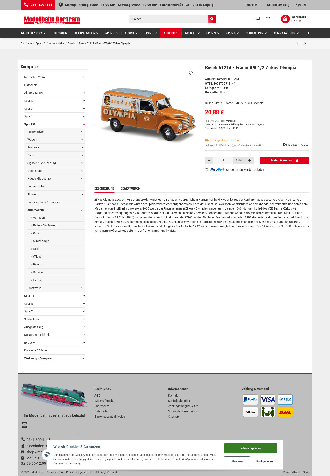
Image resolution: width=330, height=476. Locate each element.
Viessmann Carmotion (46, 202)
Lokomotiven (35, 131)
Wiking (37, 256)
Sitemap (173, 416)
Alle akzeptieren (251, 448)
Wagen (31, 139)
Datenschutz (102, 411)
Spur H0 (29, 124)
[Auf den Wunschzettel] (191, 73)
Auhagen (38, 217)
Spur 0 (28, 108)
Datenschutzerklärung (66, 463)
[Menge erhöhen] (249, 160)
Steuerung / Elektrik (37, 334)
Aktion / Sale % (33, 92)
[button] (252, 5)
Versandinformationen (183, 411)
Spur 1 (28, 116)
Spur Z (28, 311)
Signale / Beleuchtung (41, 163)
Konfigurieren (265, 461)
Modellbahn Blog (278, 5)
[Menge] (223, 160)
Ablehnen (237, 461)
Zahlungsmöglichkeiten (183, 406)
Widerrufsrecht (104, 400)
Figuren (32, 194)
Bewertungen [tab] (130, 188)
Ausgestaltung (33, 327)
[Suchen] (168, 19)
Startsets (33, 147)
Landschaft (39, 186)
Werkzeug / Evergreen (38, 358)
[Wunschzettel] (268, 19)
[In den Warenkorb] (284, 160)
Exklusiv (29, 342)
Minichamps (40, 241)
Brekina (37, 272)
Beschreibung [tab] (104, 188)
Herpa (36, 280)
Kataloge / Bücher (36, 350)
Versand (230, 121)
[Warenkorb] (293, 19)
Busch (224, 88)
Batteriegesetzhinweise (109, 416)
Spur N (28, 303)
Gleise (31, 155)
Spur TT (29, 295)
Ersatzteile (34, 288)
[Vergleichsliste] (258, 19)
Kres (35, 233)
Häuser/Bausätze (39, 178)
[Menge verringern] (209, 160)
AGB (97, 395)
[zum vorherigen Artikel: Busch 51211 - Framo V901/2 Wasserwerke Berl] (297, 43)
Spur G (28, 100)
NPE (35, 248)
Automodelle (36, 210)
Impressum (101, 406)
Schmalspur (32, 319)
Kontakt (300, 5)
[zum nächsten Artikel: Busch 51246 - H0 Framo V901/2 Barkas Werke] (305, 43)
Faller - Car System (44, 225)
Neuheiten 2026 (34, 77)
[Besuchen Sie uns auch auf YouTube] (25, 425)
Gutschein (30, 85)
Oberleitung (35, 170)
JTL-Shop (303, 472)
